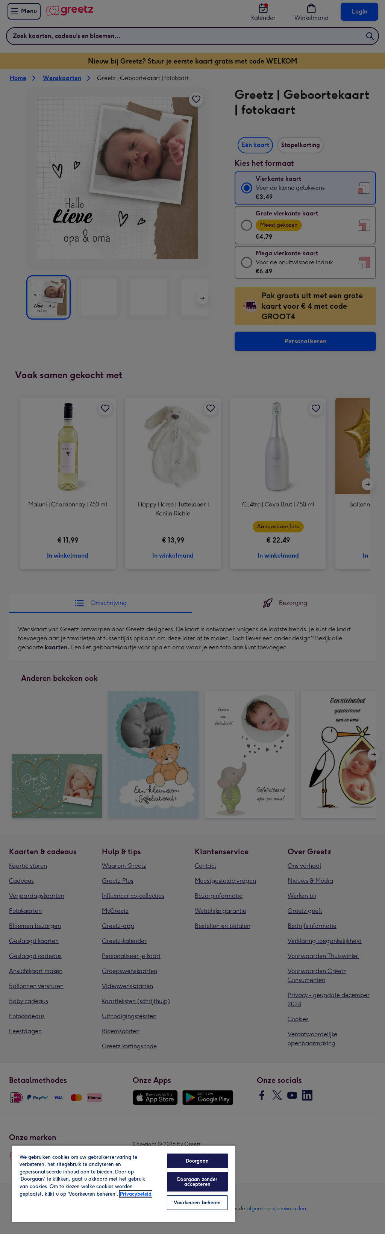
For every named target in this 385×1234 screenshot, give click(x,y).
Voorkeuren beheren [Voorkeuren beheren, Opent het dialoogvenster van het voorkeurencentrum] (197, 1202)
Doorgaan (197, 1161)
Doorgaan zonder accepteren (197, 1181)
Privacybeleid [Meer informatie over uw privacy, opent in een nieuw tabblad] (136, 1194)
